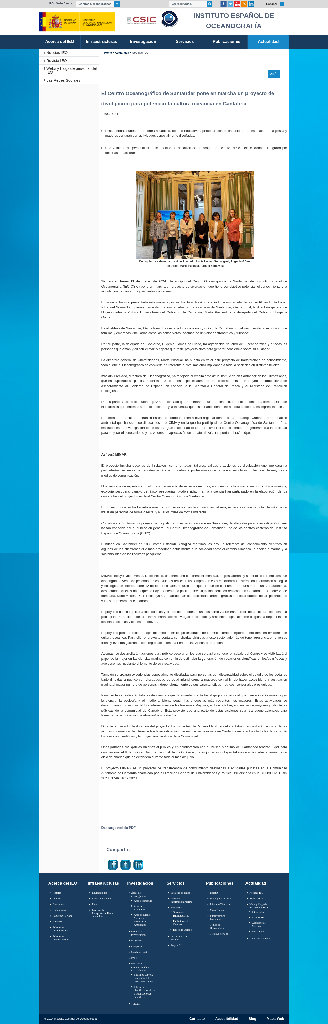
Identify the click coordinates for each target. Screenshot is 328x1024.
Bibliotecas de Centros (181, 922)
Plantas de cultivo (101, 898)
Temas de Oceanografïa (217, 926)
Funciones (58, 904)
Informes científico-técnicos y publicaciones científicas (144, 992)
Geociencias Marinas (259, 924)
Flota (94, 904)
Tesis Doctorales (219, 933)
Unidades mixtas (140, 952)
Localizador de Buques (179, 938)
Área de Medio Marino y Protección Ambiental (142, 920)
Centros (57, 898)
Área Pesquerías (143, 900)
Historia (57, 892)
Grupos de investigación (138, 933)
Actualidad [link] (268, 41)
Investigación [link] (143, 41)
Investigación (140, 883)
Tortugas (135, 1003)
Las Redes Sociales (63, 80)
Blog (252, 1019)
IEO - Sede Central (61, 3)
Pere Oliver (258, 931)
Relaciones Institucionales (60, 929)
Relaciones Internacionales (61, 938)
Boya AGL (176, 945)
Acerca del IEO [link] (59, 41)
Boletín (214, 892)
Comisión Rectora (62, 915)
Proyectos (136, 940)
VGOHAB (258, 917)
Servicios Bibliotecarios (181, 913)
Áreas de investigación (138, 894)
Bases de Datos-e (183, 929)
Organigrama (60, 910)
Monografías (217, 910)
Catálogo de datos (180, 892)
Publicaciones (219, 883)
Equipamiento (99, 892)
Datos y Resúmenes (220, 898)
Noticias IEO (57, 52)
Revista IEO (56, 60)
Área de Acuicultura (140, 907)
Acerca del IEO (62, 883)
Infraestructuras (103, 883)
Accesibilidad (226, 1019)
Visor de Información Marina (181, 900)
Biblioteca (176, 907)
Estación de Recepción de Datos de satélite (102, 913)
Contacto (197, 1019)
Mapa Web (275, 1019)
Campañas (136, 946)
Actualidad (122, 52)
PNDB (134, 958)
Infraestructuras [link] (101, 41)
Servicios (176, 883)
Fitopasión (258, 911)
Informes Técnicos (220, 904)
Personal (57, 921)
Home (108, 52)
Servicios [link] (185, 41)
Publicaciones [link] (226, 41)
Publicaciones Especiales (217, 917)
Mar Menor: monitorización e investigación (140, 966)
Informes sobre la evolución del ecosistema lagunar (144, 978)
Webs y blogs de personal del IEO (71, 70)
